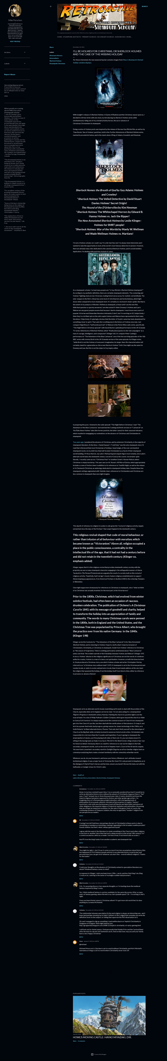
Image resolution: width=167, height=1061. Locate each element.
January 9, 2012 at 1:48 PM (91, 941)
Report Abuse (9, 74)
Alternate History (56, 55)
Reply (81, 816)
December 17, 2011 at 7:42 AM (98, 847)
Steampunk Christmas (57, 63)
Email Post (81, 775)
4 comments (81, 1041)
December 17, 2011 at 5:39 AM (91, 820)
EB (80, 820)
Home (59, 37)
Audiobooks (120, 37)
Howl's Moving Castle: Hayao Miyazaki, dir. (102, 1037)
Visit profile (15, 41)
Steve (81, 941)
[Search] (145, 6)
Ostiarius (82, 864)
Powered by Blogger (98, 1054)
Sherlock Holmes (55, 61)
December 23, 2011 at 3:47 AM (94, 910)
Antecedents (54, 58)
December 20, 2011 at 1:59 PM (98, 883)
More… (129, 37)
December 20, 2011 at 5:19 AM (94, 864)
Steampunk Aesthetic (72, 37)
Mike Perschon (83, 847)
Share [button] (52, 47)
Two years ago (78, 442)
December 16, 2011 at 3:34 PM (96, 789)
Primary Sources (89, 37)
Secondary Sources (105, 37)
